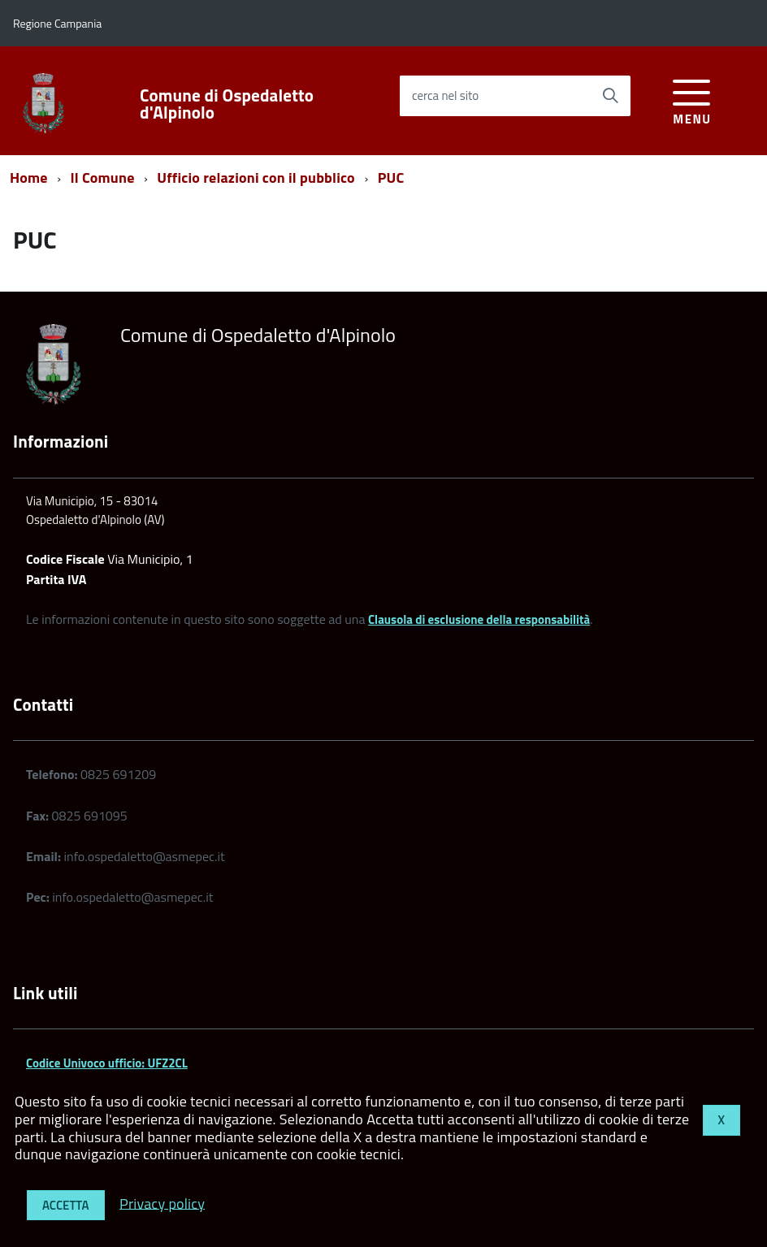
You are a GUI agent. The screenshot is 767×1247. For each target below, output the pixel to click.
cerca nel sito (445, 95)
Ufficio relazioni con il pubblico (256, 177)
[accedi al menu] (692, 99)
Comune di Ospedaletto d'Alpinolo (227, 104)
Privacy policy (162, 1203)
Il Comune (103, 177)
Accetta (65, 1205)
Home (29, 177)
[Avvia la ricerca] (610, 96)
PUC (391, 177)
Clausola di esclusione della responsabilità (479, 619)
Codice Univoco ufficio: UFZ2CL (107, 1063)
